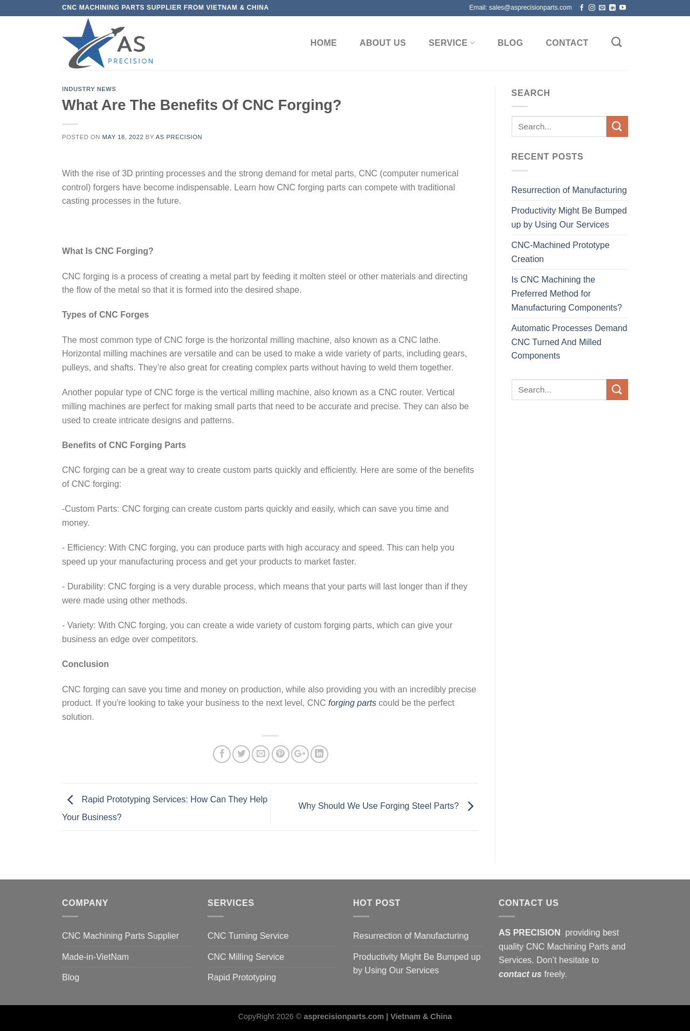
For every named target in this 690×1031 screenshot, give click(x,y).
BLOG (510, 42)
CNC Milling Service (246, 956)
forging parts (352, 702)
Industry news (89, 89)
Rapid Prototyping (242, 977)
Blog (70, 977)
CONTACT (567, 42)
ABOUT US (383, 42)
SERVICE (452, 43)
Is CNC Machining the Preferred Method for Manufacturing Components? (567, 293)
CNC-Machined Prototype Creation (561, 252)
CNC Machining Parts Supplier (120, 935)
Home (323, 42)
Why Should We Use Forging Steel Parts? (388, 806)
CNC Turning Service (248, 935)
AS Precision (179, 137)
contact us (520, 974)
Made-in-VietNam (95, 956)
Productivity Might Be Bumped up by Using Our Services (569, 217)
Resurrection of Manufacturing (569, 190)
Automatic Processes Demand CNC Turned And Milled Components (569, 342)
